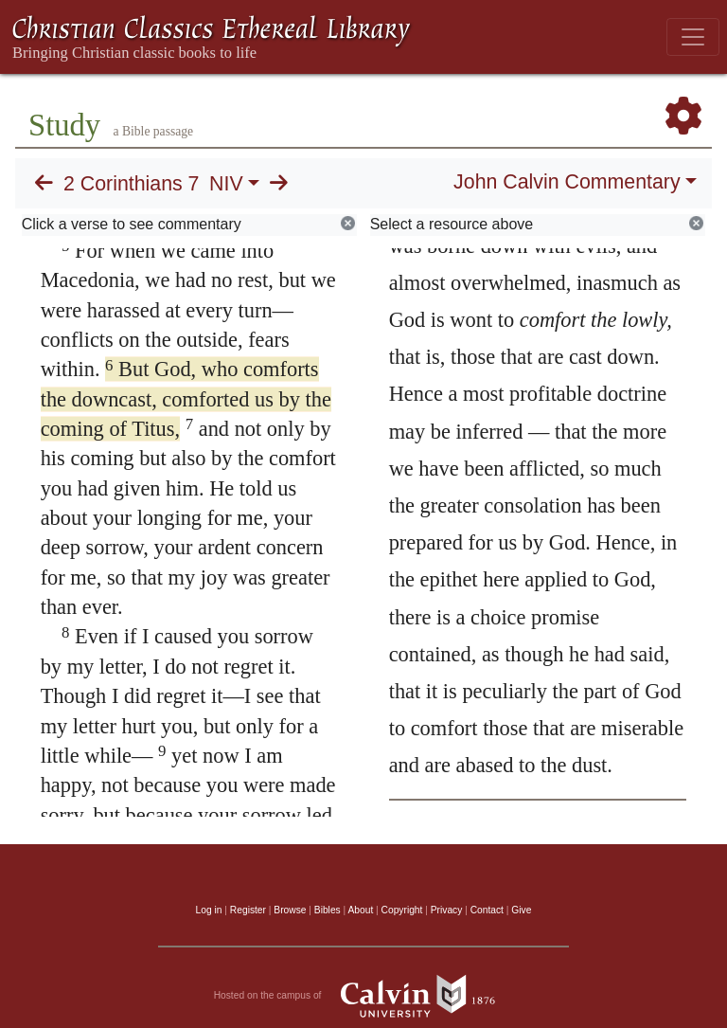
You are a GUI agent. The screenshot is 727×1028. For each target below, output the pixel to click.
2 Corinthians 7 (131, 183)
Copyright (402, 910)
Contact (487, 910)
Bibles (327, 910)
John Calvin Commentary (566, 182)
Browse (290, 910)
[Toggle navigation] (692, 37)
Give (521, 910)
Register (248, 910)
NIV (226, 183)
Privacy (447, 910)
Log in (209, 910)
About (360, 910)
